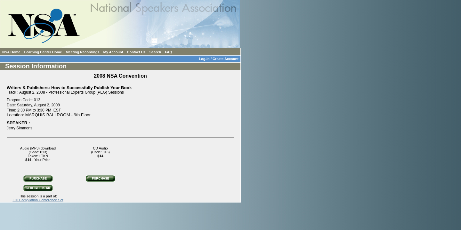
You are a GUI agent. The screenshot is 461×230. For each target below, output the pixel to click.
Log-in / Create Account (219, 59)
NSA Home (11, 52)
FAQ (168, 52)
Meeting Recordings (82, 52)
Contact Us (136, 52)
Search (155, 52)
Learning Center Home (43, 52)
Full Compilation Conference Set (37, 200)
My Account (113, 52)
